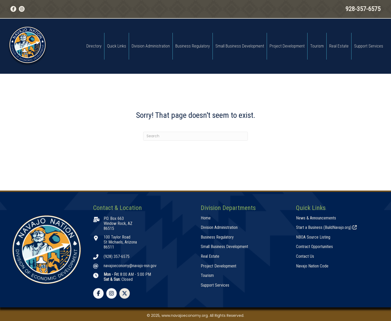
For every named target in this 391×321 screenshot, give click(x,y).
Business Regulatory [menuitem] (192, 46)
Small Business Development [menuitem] (239, 46)
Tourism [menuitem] (317, 46)
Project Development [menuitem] (287, 46)
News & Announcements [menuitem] (316, 254)
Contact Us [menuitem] (305, 293)
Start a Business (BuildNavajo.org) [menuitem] (326, 264)
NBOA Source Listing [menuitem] (313, 274)
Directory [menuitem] (94, 46)
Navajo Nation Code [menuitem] (312, 303)
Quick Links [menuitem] (116, 46)
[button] (13, 9)
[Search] (195, 136)
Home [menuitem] (206, 254)
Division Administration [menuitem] (151, 46)
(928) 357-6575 (117, 293)
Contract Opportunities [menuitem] (314, 283)
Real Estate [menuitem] (339, 46)
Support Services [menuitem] (368, 46)
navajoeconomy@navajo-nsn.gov (130, 303)
